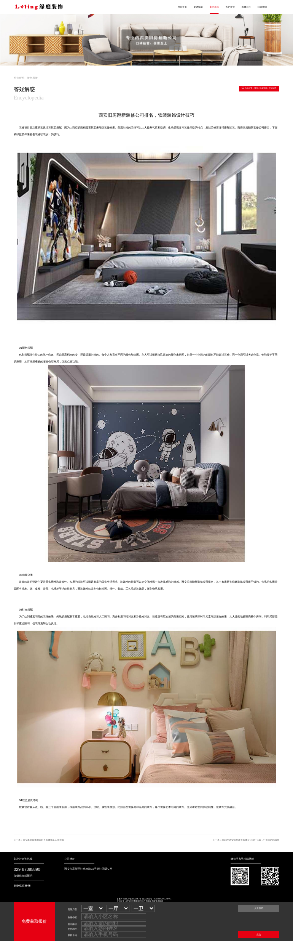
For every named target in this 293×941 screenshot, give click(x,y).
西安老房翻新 (157, 901)
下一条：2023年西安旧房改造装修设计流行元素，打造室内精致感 (246, 840)
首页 (256, 88)
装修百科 (246, 7)
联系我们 (262, 7)
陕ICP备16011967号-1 (133, 899)
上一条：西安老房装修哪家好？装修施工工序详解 (39, 840)
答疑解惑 (272, 88)
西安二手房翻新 (144, 901)
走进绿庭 (198, 7)
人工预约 (258, 908)
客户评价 (230, 7)
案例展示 (214, 7)
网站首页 (182, 7)
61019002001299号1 (162, 899)
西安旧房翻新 (132, 901)
